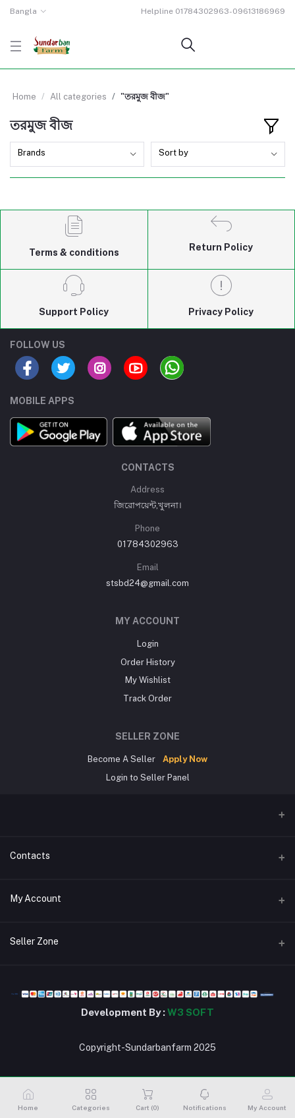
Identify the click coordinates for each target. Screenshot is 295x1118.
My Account (35, 898)
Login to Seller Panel (148, 777)
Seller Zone (34, 941)
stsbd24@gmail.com (147, 583)
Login (148, 644)
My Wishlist (148, 680)
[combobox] (77, 154)
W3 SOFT (190, 1012)
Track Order (147, 698)
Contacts (30, 855)
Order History (148, 662)
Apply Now (185, 759)
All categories (78, 97)
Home (24, 97)
